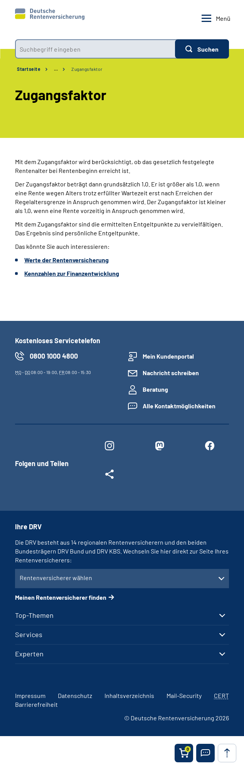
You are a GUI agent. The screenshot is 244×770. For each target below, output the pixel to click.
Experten (29, 653)
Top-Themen (34, 615)
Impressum (30, 695)
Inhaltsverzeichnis (129, 695)
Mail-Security (184, 695)
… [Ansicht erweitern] (56, 69)
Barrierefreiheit (36, 704)
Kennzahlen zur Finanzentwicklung (71, 273)
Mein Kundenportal (168, 356)
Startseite (28, 69)
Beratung (155, 389)
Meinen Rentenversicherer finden (60, 597)
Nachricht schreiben (171, 372)
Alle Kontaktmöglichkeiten (179, 405)
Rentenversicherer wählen (56, 577)
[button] (205, 753)
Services (28, 634)
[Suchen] (202, 49)
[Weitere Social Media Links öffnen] (109, 476)
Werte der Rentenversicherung (66, 259)
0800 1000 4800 (54, 356)
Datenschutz (75, 695)
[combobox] (95, 49)
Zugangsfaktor (87, 69)
